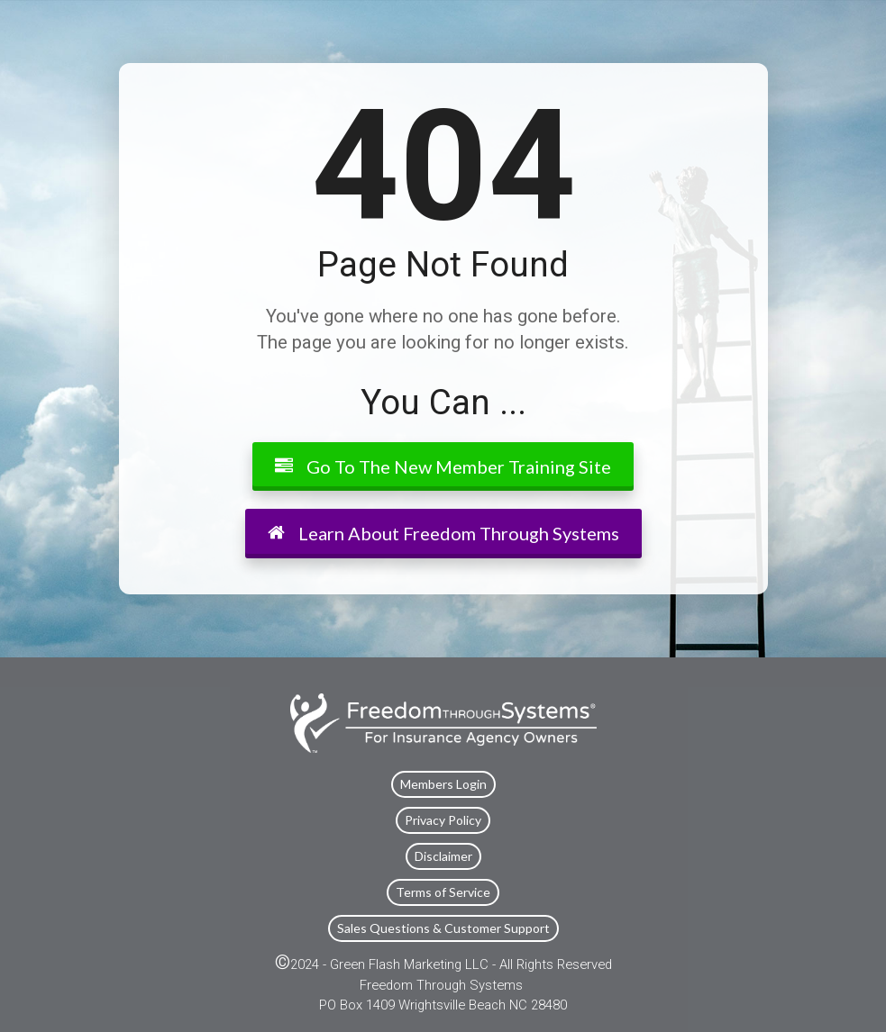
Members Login (443, 784)
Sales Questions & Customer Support (443, 928)
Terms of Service (443, 892)
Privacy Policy (443, 820)
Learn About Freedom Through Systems (443, 533)
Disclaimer (443, 856)
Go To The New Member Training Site (443, 466)
